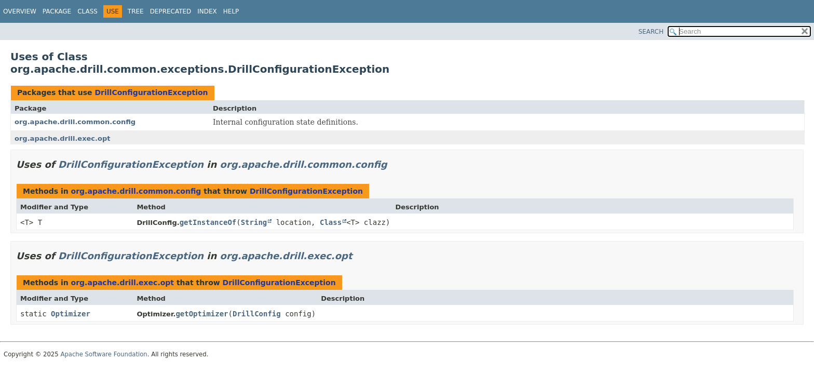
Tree (136, 11)
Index (207, 11)
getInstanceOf (208, 222)
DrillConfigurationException (151, 92)
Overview (19, 11)
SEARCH (651, 31)
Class (87, 11)
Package (57, 11)
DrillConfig (257, 314)
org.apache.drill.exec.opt (63, 138)
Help (231, 11)
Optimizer (70, 314)
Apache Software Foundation (103, 354)
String (254, 222)
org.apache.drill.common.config (75, 122)
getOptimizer (201, 314)
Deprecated (171, 11)
